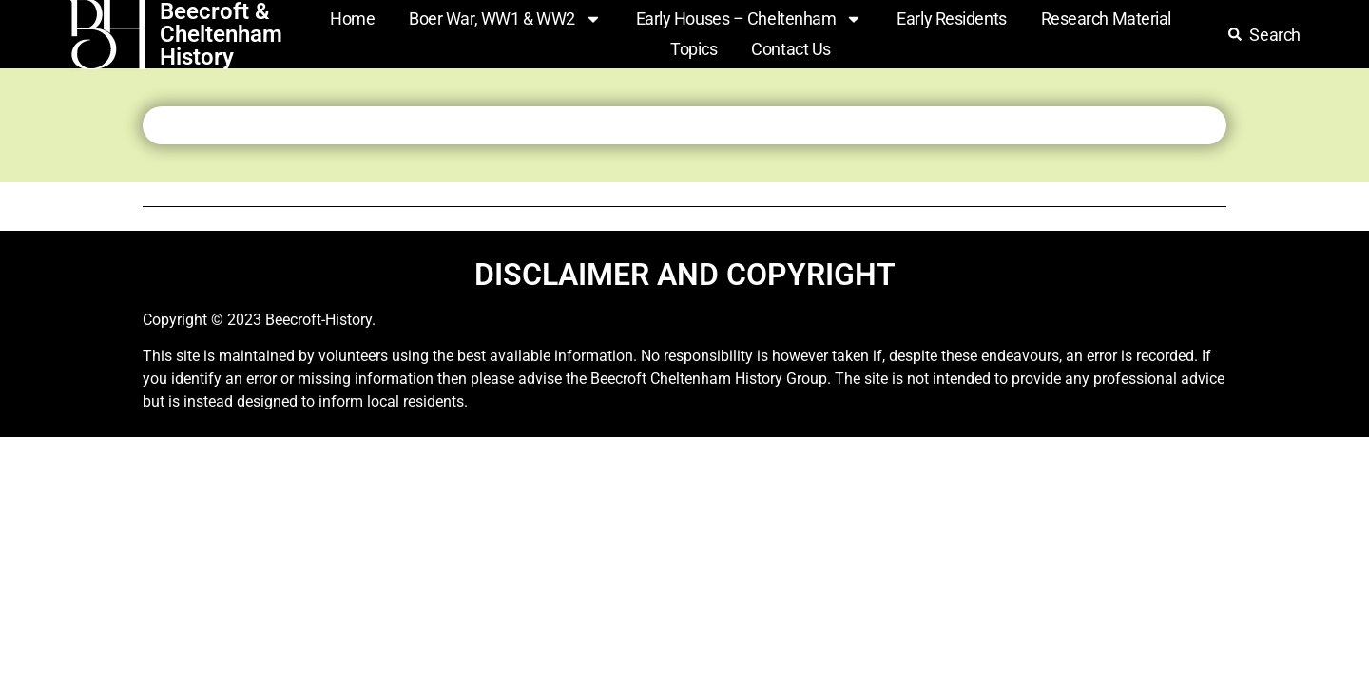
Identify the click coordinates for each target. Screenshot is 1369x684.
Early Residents (951, 18)
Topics (693, 49)
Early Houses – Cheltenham (749, 19)
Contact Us (791, 49)
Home (352, 18)
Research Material (1106, 18)
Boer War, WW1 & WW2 (505, 19)
